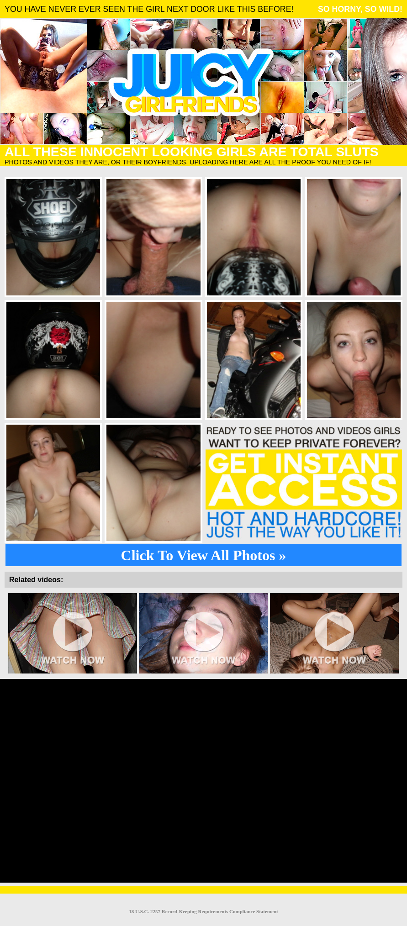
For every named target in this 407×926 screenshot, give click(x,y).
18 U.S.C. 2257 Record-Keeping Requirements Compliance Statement (203, 911)
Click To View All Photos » (203, 555)
